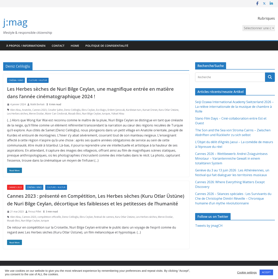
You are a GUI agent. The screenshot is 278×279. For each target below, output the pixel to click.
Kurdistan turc (133, 110)
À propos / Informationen (25, 46)
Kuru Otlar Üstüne (168, 110)
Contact (58, 46)
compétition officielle (49, 217)
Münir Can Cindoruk (56, 113)
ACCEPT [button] (266, 272)
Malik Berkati (37, 104)
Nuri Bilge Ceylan (91, 113)
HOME (75, 46)
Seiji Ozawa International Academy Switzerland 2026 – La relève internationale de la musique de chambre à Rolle (234, 106)
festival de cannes (104, 217)
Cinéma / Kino (16, 80)
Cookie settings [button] (247, 272)
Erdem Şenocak (116, 110)
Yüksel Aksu (117, 113)
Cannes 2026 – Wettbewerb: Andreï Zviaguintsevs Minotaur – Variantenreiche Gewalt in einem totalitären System (231, 158)
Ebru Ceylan (88, 110)
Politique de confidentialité (106, 46)
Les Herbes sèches (17, 113)
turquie (106, 113)
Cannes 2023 (39, 110)
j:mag (15, 22)
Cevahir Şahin (55, 110)
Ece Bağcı (101, 110)
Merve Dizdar (36, 113)
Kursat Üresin (150, 110)
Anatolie (26, 110)
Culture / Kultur (37, 80)
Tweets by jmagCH (209, 225)
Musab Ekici (74, 113)
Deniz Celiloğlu (72, 110)
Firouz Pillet (34, 211)
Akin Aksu (15, 110)
